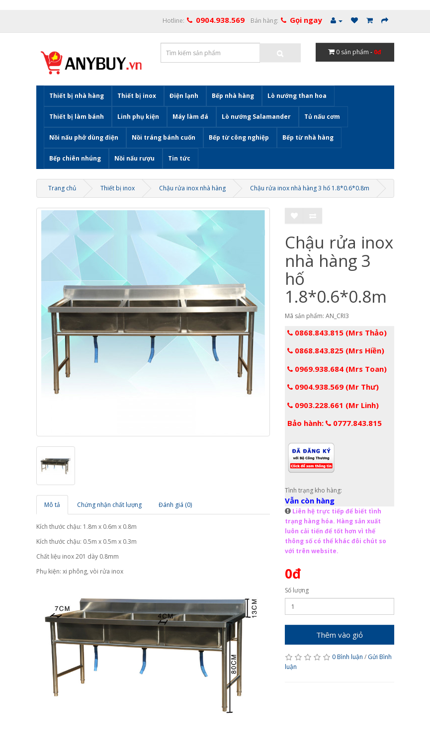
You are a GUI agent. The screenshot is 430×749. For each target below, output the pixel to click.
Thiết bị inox (136, 95)
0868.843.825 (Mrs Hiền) (335, 350)
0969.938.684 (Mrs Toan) (337, 369)
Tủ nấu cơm (322, 116)
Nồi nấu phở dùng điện (83, 137)
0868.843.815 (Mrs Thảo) (337, 332)
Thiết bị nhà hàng (76, 95)
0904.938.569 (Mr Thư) (333, 387)
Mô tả (52, 504)
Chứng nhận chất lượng (109, 504)
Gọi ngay (306, 20)
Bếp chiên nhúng (75, 158)
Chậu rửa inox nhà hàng (192, 188)
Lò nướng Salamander (256, 116)
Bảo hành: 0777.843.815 (334, 423)
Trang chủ (62, 188)
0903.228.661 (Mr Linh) (333, 405)
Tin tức (179, 158)
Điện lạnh (184, 95)
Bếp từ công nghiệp (239, 137)
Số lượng (297, 590)
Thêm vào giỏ (339, 635)
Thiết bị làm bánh (76, 116)
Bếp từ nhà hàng (308, 137)
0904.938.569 (220, 20)
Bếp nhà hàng (233, 95)
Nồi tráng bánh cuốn (163, 137)
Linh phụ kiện (138, 116)
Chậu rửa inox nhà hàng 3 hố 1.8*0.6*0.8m (309, 188)
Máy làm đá (190, 116)
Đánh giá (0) (175, 504)
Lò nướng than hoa (297, 95)
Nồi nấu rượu (134, 158)
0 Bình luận (347, 657)
